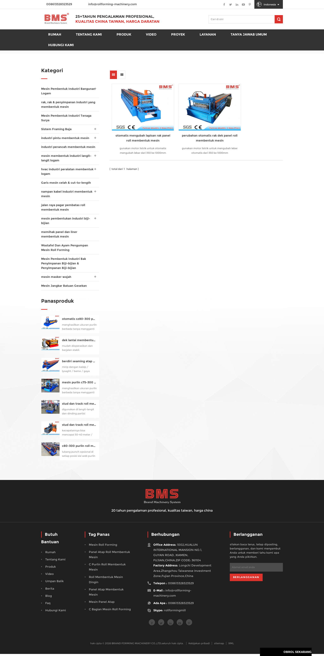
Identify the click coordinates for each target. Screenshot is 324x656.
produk (124, 35)
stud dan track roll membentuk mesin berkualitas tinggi (79, 426)
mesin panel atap (101, 604)
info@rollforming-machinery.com (112, 4)
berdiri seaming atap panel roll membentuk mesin (79, 363)
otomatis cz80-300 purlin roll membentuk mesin (79, 321)
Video (151, 35)
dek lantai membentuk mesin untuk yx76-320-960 (79, 342)
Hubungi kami (61, 45)
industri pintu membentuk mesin (65, 138)
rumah (54, 35)
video (49, 576)
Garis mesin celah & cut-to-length (66, 183)
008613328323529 (181, 605)
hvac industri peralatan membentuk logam (67, 171)
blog (48, 598)
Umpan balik (54, 583)
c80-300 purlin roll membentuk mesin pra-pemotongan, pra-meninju (79, 448)
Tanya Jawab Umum (249, 35)
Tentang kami (89, 35)
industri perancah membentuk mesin (68, 147)
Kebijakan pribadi (199, 645)
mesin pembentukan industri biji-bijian (65, 221)
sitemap (219, 645)
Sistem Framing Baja (56, 129)
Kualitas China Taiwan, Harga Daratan (118, 22)
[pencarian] (279, 19)
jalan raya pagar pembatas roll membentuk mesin (63, 207)
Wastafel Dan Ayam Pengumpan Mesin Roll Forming (64, 247)
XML (231, 645)
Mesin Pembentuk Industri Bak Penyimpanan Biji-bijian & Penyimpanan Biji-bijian (63, 263)
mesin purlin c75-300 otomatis (79, 384)
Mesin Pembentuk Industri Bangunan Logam (68, 91)
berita (49, 590)
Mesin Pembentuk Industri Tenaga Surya (66, 118)
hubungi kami (55, 612)
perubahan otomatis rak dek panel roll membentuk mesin (195, 130)
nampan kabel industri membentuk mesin (66, 194)
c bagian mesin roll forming (110, 611)
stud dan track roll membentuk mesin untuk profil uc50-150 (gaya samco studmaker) (79, 405)
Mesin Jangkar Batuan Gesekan (64, 286)
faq (47, 605)
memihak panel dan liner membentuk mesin (59, 234)
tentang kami (55, 561)
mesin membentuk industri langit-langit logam (66, 158)
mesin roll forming (103, 547)
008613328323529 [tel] (181, 585)
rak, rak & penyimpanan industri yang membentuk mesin (68, 104)
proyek (178, 35)
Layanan (208, 35)
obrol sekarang (298, 653)
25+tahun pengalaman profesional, (115, 17)
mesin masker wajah (56, 277)
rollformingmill (175, 612)
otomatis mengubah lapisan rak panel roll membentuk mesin (138, 130)
